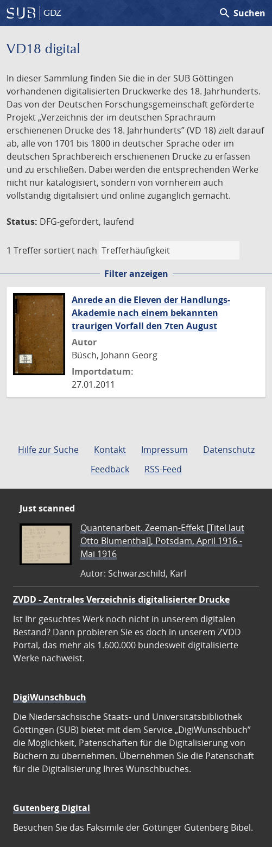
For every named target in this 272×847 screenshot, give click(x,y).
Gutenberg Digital (51, 808)
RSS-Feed (163, 469)
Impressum (164, 450)
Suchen (241, 13)
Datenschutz (229, 450)
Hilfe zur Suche (48, 450)
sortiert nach (70, 250)
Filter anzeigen (136, 274)
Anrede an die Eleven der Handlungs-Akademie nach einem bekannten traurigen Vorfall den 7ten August (151, 313)
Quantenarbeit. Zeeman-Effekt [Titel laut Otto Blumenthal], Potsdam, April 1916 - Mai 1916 (162, 541)
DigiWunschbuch (49, 697)
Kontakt (110, 450)
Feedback (110, 469)
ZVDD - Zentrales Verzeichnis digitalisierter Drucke (121, 599)
